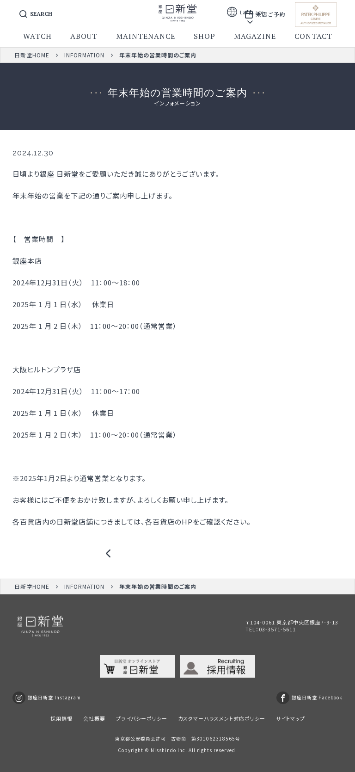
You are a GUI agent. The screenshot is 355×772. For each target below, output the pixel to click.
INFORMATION (84, 55)
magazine (255, 36)
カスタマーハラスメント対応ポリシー (221, 718)
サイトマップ (290, 718)
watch (37, 36)
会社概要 (94, 718)
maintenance (145, 36)
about (84, 36)
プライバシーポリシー (141, 718)
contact (313, 36)
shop (204, 36)
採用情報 (61, 718)
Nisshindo (163, 750)
